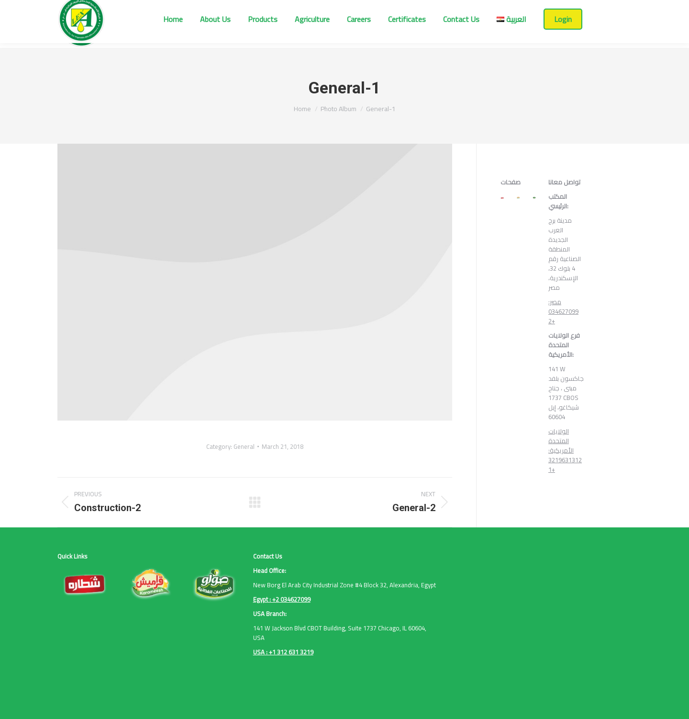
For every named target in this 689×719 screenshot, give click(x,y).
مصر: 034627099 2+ (563, 311)
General (244, 446)
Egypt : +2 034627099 (282, 599)
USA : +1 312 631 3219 (283, 652)
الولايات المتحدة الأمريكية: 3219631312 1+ (565, 450)
